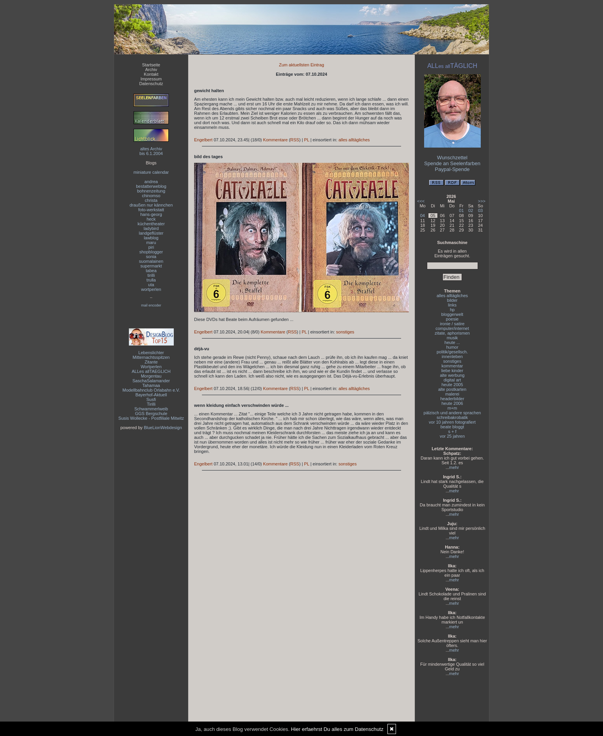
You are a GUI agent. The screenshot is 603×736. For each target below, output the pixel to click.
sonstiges (345, 332)
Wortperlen (151, 366)
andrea (151, 181)
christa (151, 200)
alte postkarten (452, 389)
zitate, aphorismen (452, 333)
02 (470, 210)
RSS (294, 139)
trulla (151, 280)
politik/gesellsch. (452, 351)
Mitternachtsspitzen (151, 357)
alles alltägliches (354, 139)
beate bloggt (452, 426)
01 (461, 210)
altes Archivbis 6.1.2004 (151, 151)
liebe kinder (452, 370)
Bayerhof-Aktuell (151, 394)
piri (151, 247)
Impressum (151, 79)
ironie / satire (452, 323)
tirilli (151, 275)
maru (151, 242)
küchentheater (151, 223)
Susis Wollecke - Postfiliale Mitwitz (151, 418)
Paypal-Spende (452, 169)
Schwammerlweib (151, 408)
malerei (452, 394)
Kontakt (151, 74)
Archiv (151, 69)
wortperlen (151, 289)
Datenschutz (151, 83)
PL (306, 139)
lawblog (151, 237)
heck (150, 219)
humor (452, 347)
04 (422, 215)
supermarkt (151, 266)
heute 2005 (452, 384)
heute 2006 (452, 403)
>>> (481, 201)
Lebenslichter (151, 352)
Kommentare (275, 139)
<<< (421, 201)
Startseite (151, 64)
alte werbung (452, 375)
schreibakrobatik (452, 417)
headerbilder (452, 398)
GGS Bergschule (151, 413)
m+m (452, 408)
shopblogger (151, 251)
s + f (452, 431)
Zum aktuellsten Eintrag (301, 64)
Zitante (151, 362)
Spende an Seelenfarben (452, 163)
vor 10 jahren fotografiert (452, 422)
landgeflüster (151, 233)
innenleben (452, 356)
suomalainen (151, 261)
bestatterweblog (151, 186)
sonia (151, 256)
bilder (452, 300)
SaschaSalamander (151, 380)
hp (452, 309)
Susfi (151, 399)
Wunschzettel (452, 157)
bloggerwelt (452, 314)
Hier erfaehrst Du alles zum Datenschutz (337, 729)
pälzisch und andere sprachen (452, 412)
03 (480, 210)
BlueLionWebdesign (163, 427)
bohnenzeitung (151, 191)
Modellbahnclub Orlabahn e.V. (151, 390)
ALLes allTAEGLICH (151, 371)
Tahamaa (151, 385)
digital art (452, 380)
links (452, 305)
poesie (452, 319)
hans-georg (151, 214)
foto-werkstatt (151, 209)
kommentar (452, 366)
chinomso (151, 195)
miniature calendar (151, 172)
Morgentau (151, 376)
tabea (151, 270)
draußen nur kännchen (151, 205)
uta (151, 284)
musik (452, 337)
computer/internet (452, 328)
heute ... (452, 342)
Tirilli (151, 404)
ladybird (151, 228)
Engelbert (203, 139)
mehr (454, 467)
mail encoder (151, 305)
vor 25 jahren (452, 436)
